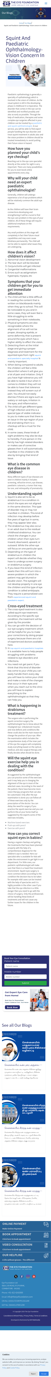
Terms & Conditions (40, 1316)
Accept (43, 1374)
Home (21, 23)
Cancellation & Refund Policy (13, 1316)
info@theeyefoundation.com (20, 1296)
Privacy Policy (28, 1316)
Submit (25, 983)
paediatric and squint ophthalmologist (25, 124)
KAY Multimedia (35, 1320)
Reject (33, 1374)
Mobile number (12, 971)
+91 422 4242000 (15, 1292)
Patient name (11, 961)
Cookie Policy (14, 1368)
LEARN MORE (34, 1085)
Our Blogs (28, 23)
